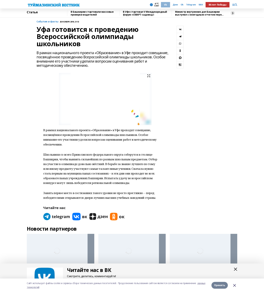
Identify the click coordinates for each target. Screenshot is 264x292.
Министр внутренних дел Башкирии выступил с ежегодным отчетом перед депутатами (199, 13)
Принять (219, 285)
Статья (32, 12)
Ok (182, 5)
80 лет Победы (217, 4)
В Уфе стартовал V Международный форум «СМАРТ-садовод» (145, 13)
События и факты (47, 21)
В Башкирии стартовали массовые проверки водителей (92, 13)
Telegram (191, 5)
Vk (165, 4)
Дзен (175, 5)
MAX (201, 5)
